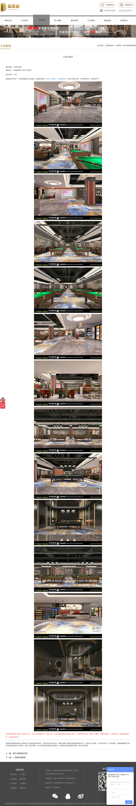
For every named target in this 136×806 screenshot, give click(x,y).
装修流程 (107, 20)
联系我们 (124, 20)
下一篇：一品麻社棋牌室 (16, 757)
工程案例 (41, 20)
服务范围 (74, 20)
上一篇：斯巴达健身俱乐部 (16, 753)
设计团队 (58, 20)
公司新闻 (91, 20)
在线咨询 (109, 5)
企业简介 (24, 20)
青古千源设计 (51, 79)
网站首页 (8, 20)
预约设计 (129, 5)
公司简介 (22, 774)
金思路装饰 (109, 45)
